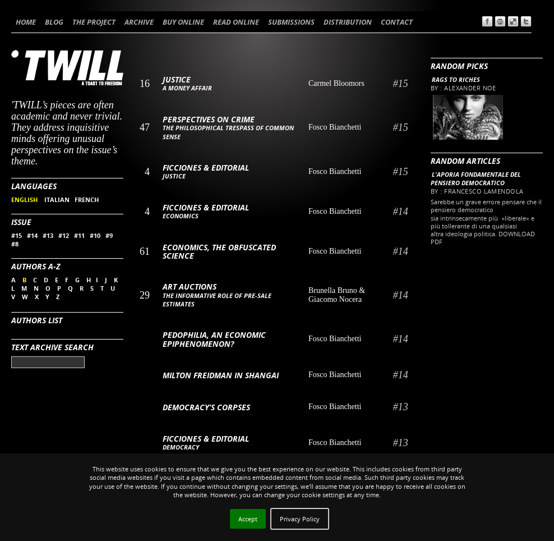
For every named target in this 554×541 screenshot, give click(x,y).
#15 (16, 235)
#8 (15, 244)
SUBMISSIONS (291, 22)
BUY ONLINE (183, 22)
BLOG (54, 22)
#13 (48, 235)
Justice (177, 79)
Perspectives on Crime (209, 119)
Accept (247, 519)
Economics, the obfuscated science (219, 251)
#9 (109, 235)
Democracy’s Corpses (206, 407)
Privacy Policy (300, 519)
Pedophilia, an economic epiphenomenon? (214, 339)
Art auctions (189, 286)
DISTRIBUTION (348, 22)
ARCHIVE (139, 22)
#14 (32, 235)
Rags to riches (456, 79)
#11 (79, 235)
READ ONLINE (236, 22)
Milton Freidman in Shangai (221, 375)
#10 (95, 235)
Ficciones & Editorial (206, 167)
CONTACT (397, 22)
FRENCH (87, 199)
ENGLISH (25, 199)
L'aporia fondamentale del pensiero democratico (476, 178)
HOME (26, 22)
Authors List (36, 320)
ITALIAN (57, 199)
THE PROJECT (94, 22)
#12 (63, 235)
